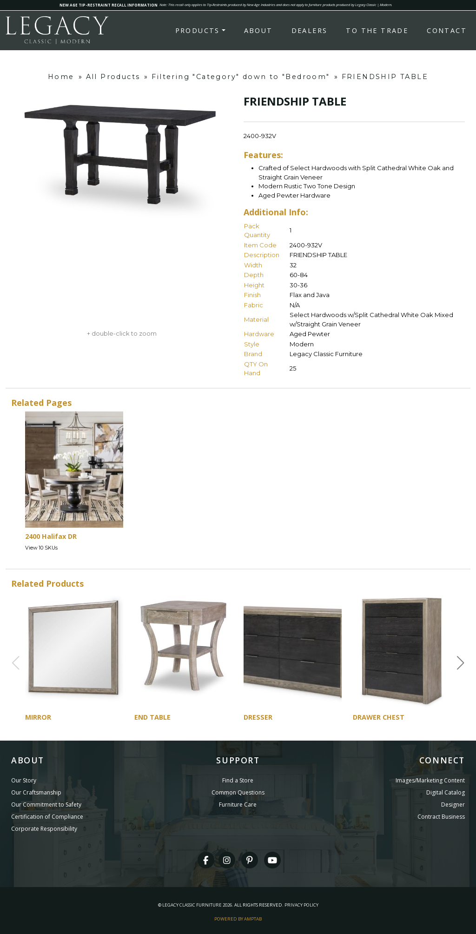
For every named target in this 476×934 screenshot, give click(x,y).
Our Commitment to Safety (46, 804)
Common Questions (238, 792)
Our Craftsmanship (36, 792)
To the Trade (377, 30)
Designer (453, 804)
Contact (447, 30)
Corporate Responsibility (44, 829)
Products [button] (197, 30)
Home (61, 77)
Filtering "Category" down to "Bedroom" (241, 77)
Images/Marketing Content (430, 780)
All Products (113, 77)
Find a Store (237, 780)
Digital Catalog (445, 792)
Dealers (309, 30)
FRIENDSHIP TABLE (385, 77)
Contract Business (441, 817)
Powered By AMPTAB (238, 919)
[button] (460, 663)
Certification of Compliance (47, 817)
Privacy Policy (301, 905)
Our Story (23, 780)
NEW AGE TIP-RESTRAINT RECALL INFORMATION (109, 4)
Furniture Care (238, 804)
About (258, 30)
